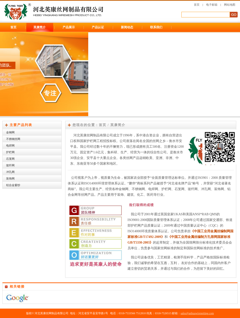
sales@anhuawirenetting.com (197, 313)
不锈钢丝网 (13, 139)
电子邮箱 (211, 4)
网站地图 (229, 4)
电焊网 (10, 145)
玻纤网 (10, 165)
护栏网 (10, 152)
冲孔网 (10, 172)
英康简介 (39, 27)
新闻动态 (127, 27)
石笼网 (10, 158)
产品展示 (69, 27)
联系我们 (156, 27)
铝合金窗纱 (13, 185)
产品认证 (98, 27)
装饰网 (10, 178)
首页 (197, 4)
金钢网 (10, 132)
